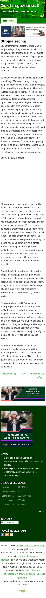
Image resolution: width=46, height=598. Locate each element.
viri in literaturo (33, 570)
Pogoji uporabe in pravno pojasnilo (18, 574)
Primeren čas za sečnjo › (37, 376)
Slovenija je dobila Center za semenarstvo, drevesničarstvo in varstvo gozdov (23, 461)
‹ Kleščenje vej (8, 374)
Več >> (42, 511)
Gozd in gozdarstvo (20, 5)
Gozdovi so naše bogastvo (20, 11)
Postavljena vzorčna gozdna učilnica (22, 468)
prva (22, 374)
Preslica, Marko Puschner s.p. (30, 545)
